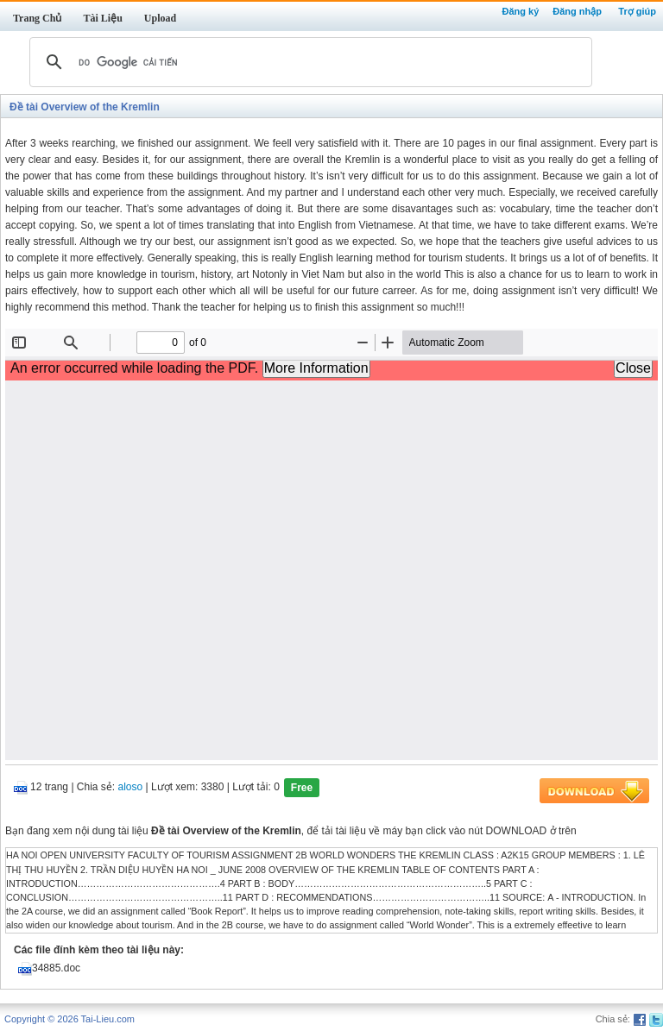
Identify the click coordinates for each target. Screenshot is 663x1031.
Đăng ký (520, 11)
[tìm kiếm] (308, 62)
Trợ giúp (637, 11)
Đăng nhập (577, 11)
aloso (130, 788)
